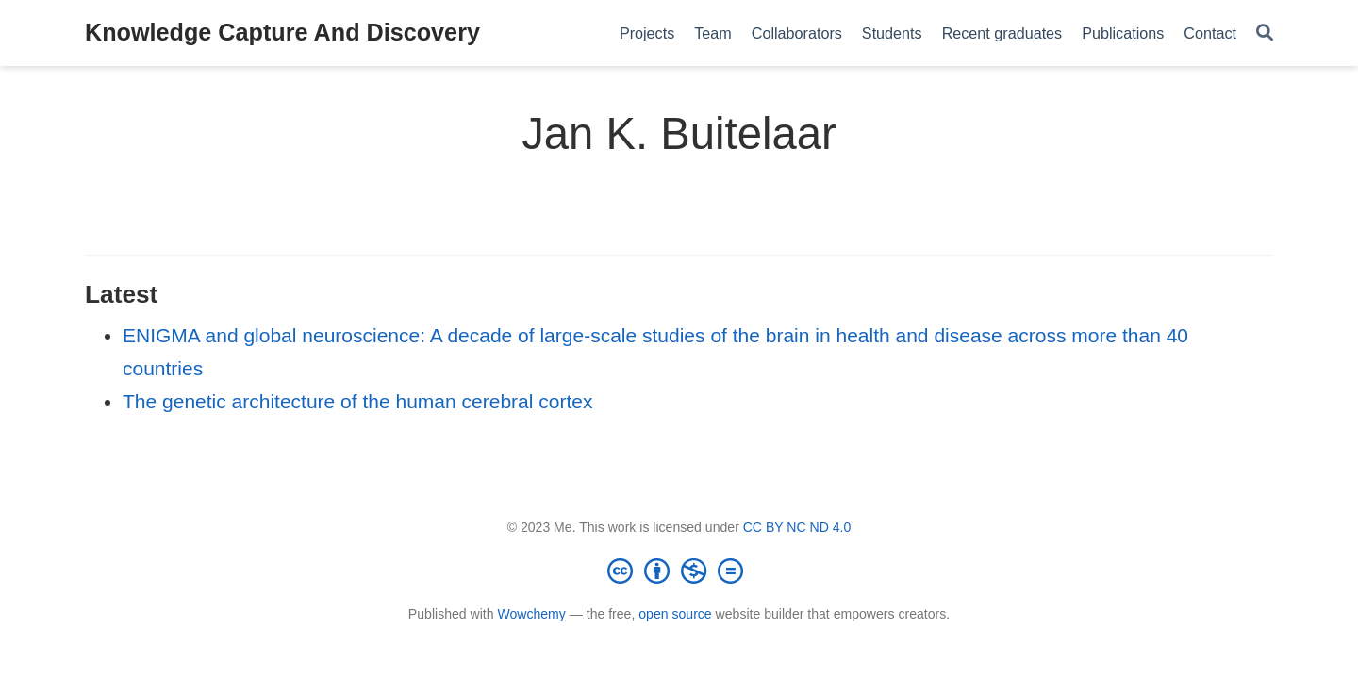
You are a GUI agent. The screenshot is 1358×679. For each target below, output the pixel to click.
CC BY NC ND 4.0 (797, 527)
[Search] (1264, 33)
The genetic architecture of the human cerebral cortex (357, 401)
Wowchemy (531, 613)
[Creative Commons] (679, 570)
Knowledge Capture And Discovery (282, 32)
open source (674, 613)
